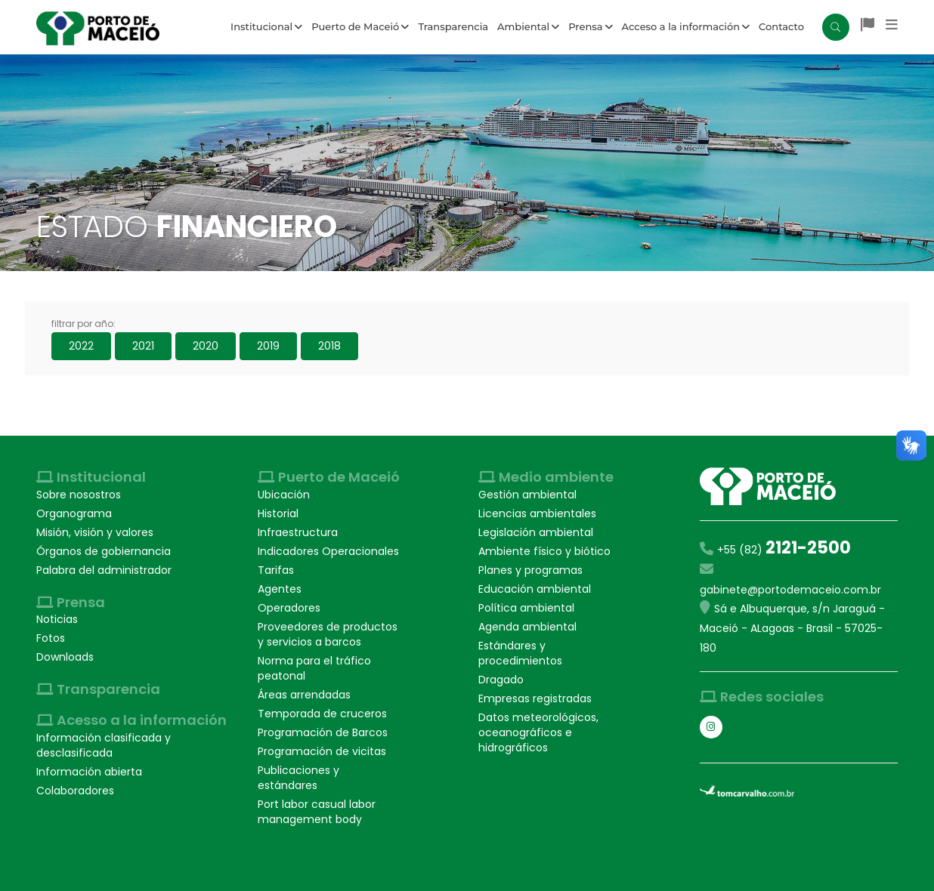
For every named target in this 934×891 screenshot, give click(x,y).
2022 (81, 345)
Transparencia (453, 26)
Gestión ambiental (527, 494)
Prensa (590, 26)
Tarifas (276, 570)
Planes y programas (530, 570)
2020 (205, 345)
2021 (143, 345)
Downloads (65, 656)
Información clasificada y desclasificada (103, 745)
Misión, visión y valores (94, 532)
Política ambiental (526, 607)
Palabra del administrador (104, 570)
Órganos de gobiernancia (103, 551)
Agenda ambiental (527, 626)
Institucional (266, 26)
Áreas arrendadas (304, 694)
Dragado (501, 679)
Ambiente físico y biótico (544, 551)
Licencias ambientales (537, 513)
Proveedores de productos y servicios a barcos (327, 634)
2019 (268, 345)
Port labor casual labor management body (317, 812)
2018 (329, 345)
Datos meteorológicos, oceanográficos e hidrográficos (538, 732)
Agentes (280, 589)
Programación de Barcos (323, 732)
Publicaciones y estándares (298, 778)
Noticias (57, 619)
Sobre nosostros (78, 494)
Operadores (289, 607)
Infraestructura (298, 532)
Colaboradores (75, 790)
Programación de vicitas (322, 751)
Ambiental (528, 26)
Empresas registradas (535, 698)
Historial (278, 513)
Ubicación (284, 494)
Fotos (50, 638)
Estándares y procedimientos (520, 653)
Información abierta (89, 771)
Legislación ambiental (535, 532)
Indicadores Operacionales (328, 551)
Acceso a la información (686, 26)
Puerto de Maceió (360, 26)
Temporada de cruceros (322, 713)
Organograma (74, 513)
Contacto (781, 26)
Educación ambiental (534, 589)
